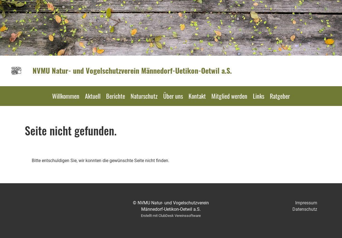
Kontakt (197, 95)
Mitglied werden (229, 95)
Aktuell (93, 95)
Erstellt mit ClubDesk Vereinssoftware (171, 216)
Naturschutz (144, 95)
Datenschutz (304, 209)
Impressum (306, 202)
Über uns (173, 95)
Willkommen (65, 95)
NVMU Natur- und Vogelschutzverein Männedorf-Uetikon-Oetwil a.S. (132, 71)
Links (258, 95)
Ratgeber (280, 95)
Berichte (115, 95)
